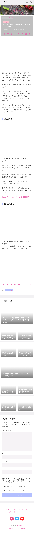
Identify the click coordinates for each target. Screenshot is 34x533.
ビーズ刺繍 (9, 290)
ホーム (4, 17)
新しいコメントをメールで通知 (15, 487)
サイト (4, 469)
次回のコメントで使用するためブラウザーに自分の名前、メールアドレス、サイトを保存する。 (16, 481)
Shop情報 (10, 17)
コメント (6, 430)
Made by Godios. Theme (17, 528)
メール (4, 461)
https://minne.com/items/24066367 (15, 197)
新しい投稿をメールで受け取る (15, 490)
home (7, 509)
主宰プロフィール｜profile (20, 509)
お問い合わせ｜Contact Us (17, 512)
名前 (4, 453)
